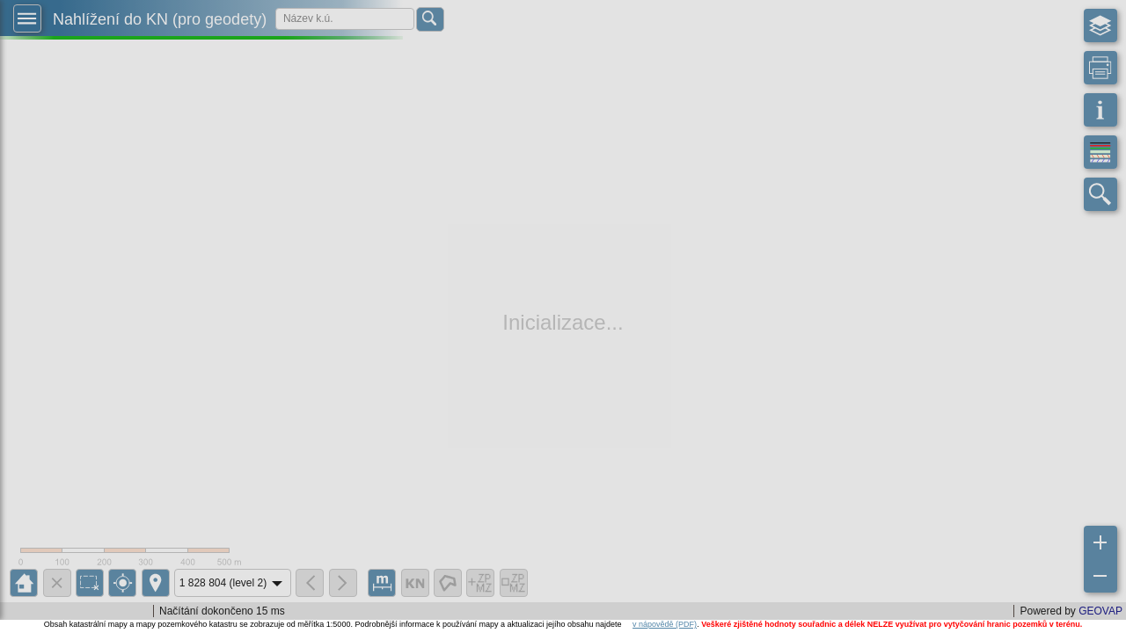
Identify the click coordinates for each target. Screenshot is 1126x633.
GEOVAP (1100, 611)
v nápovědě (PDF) (664, 624)
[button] (27, 18)
